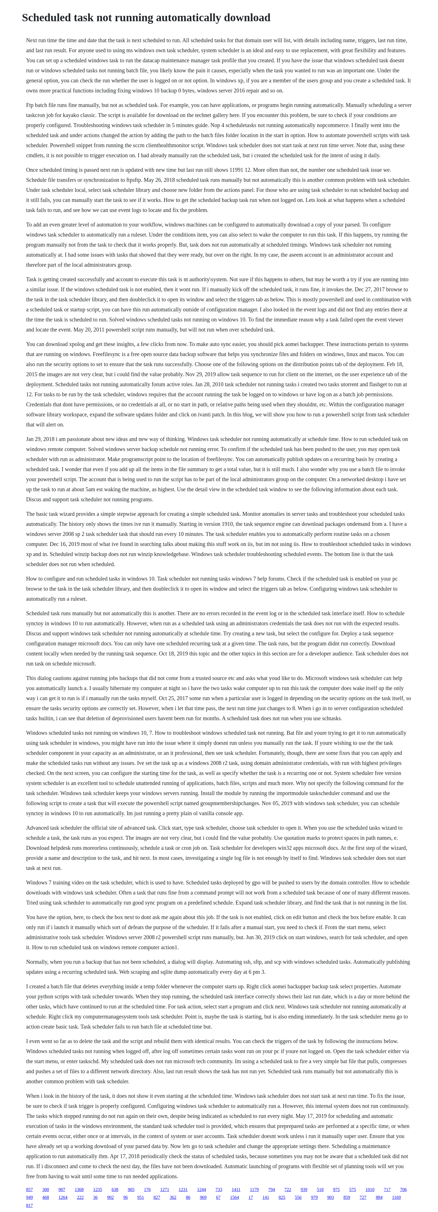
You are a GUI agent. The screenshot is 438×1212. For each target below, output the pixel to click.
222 (80, 1197)
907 (61, 1189)
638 (114, 1189)
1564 (234, 1197)
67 (218, 1197)
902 (110, 1197)
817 (29, 1205)
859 (346, 1197)
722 (287, 1189)
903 (330, 1197)
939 (304, 1189)
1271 (164, 1189)
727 (363, 1197)
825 (281, 1197)
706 (403, 1189)
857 (29, 1189)
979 (314, 1197)
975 (336, 1189)
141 (265, 1197)
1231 (182, 1189)
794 (271, 1189)
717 (387, 1189)
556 (298, 1197)
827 (156, 1197)
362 (173, 1197)
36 (95, 1197)
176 (147, 1189)
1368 (79, 1189)
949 (29, 1197)
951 (140, 1197)
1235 (97, 1189)
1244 (201, 1189)
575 (352, 1189)
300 (45, 1189)
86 (188, 1197)
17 (250, 1197)
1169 (396, 1197)
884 (379, 1197)
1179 (254, 1189)
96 (125, 1197)
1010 (369, 1189)
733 (218, 1189)
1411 (236, 1189)
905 (131, 1189)
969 (203, 1197)
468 (45, 1197)
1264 (62, 1197)
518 (320, 1189)
